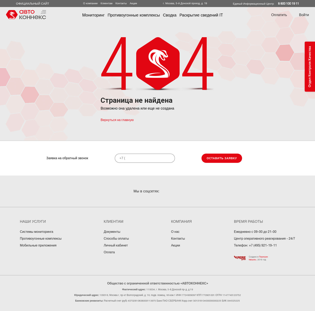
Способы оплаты (116, 238)
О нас (175, 231)
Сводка (169, 15)
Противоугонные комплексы (133, 15)
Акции (133, 3)
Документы (112, 231)
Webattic (252, 259)
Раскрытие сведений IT (201, 15)
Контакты (121, 3)
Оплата (109, 252)
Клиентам (106, 3)
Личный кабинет (116, 245)
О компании (90, 3)
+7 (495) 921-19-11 (263, 245)
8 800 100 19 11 (288, 3)
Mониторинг (93, 15)
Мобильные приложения (38, 245)
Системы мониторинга (36, 231)
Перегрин (263, 257)
